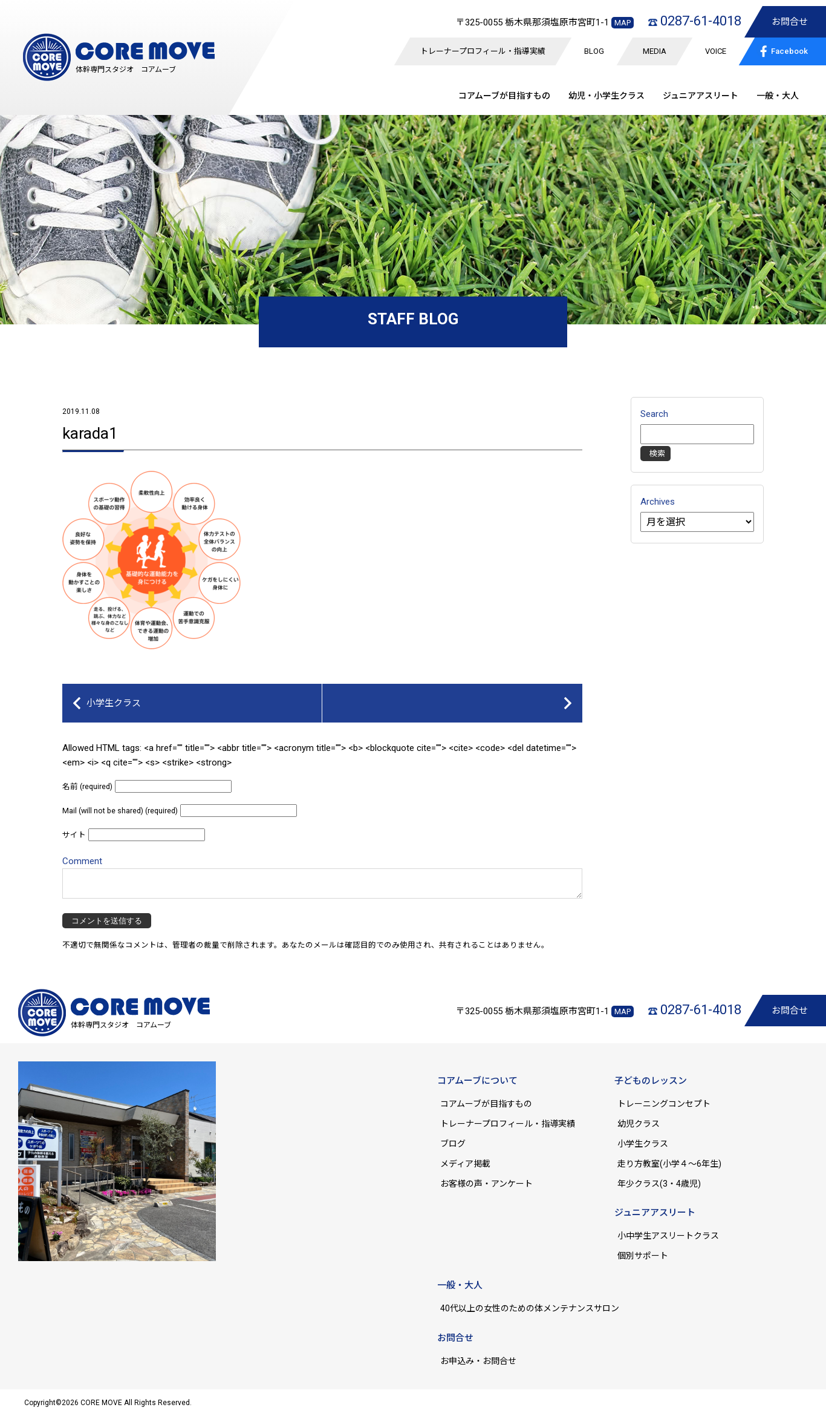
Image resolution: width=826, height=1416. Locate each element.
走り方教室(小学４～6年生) (673, 1164)
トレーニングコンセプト (664, 1104)
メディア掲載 (465, 1164)
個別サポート (642, 1255)
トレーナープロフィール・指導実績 (482, 51)
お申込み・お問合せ (478, 1361)
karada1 (90, 433)
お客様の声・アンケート (486, 1183)
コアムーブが (504, 95)
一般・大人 (777, 95)
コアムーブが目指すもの (486, 1104)
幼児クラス (638, 1124)
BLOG (594, 51)
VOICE (715, 51)
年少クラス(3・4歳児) (659, 1183)
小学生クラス (113, 703)
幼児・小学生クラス (606, 95)
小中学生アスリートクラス (668, 1236)
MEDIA (654, 51)
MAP (622, 22)
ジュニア (700, 95)
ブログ (453, 1144)
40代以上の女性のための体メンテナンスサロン (529, 1308)
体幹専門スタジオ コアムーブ (126, 69)
